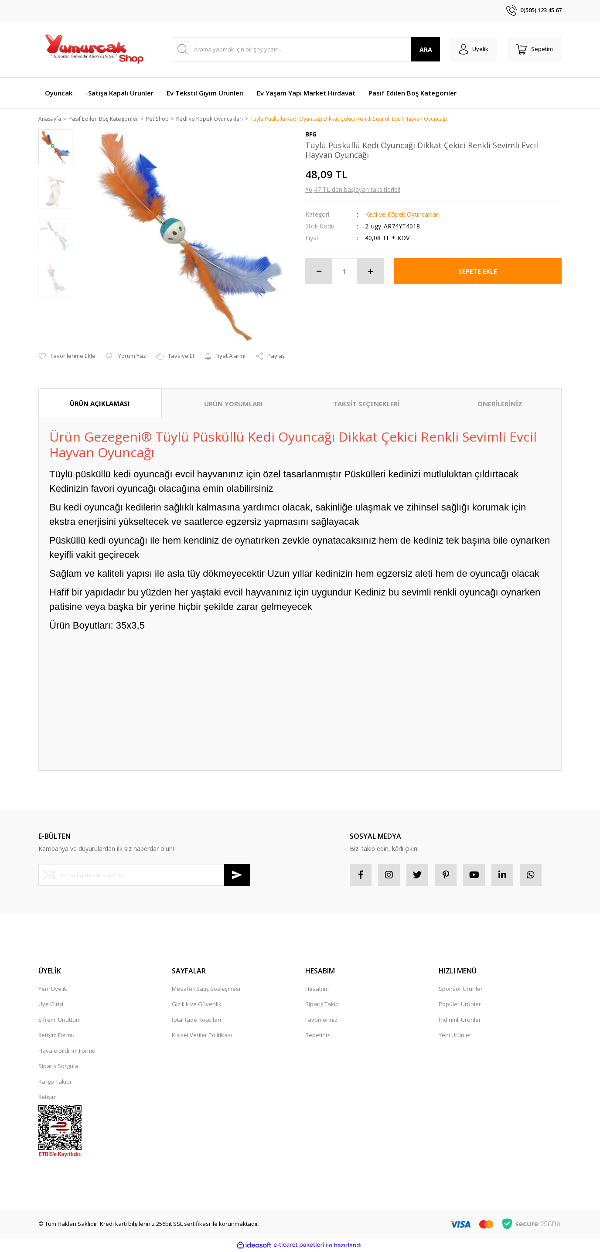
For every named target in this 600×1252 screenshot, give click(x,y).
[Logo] (93, 49)
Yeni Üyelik (52, 989)
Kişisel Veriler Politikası (202, 1035)
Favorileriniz (321, 1020)
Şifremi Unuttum (59, 1020)
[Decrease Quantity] (319, 271)
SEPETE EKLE (478, 272)
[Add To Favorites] (66, 357)
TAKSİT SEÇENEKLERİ (366, 404)
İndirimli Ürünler (460, 1020)
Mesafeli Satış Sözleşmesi (206, 989)
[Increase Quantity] (370, 271)
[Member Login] (473, 49)
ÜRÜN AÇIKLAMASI (100, 403)
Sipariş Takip (322, 1004)
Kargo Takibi (54, 1082)
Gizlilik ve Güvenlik (197, 1004)
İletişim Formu (56, 1035)
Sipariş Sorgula (58, 1066)
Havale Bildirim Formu (66, 1051)
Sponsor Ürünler (461, 989)
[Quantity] (344, 271)
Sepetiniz (317, 1035)
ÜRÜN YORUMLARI (233, 404)
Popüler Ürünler (460, 1004)
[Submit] (237, 875)
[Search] (306, 49)
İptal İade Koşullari (196, 1020)
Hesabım (317, 989)
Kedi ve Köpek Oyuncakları (402, 215)
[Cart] (535, 49)
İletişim (47, 1097)
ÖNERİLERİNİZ (499, 404)
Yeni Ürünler (455, 1035)
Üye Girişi (50, 1004)
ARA (425, 49)
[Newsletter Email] (144, 875)
